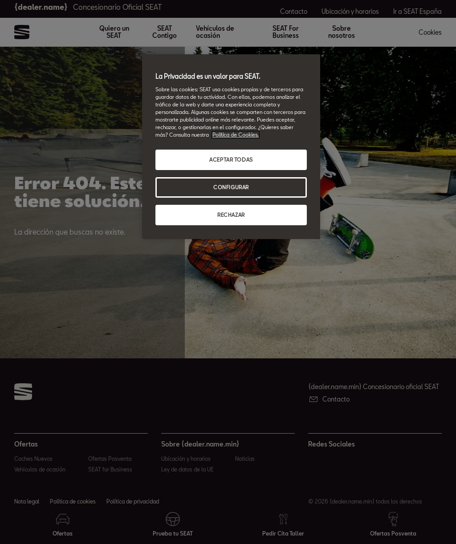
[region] (231, 146)
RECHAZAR (231, 215)
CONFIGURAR (231, 187)
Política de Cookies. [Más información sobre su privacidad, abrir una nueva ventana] (235, 135)
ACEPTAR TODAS (230, 159)
